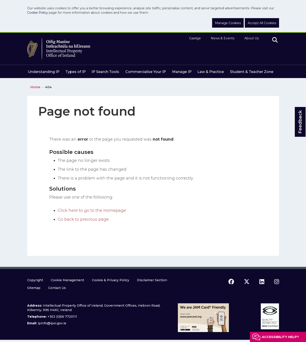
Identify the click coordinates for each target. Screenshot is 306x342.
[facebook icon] (231, 281)
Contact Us (57, 288)
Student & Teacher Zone (251, 72)
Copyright (35, 280)
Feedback (300, 122)
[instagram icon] (276, 281)
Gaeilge (195, 38)
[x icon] (246, 281)
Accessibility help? (280, 337)
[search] (275, 40)
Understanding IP (43, 72)
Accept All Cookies (262, 23)
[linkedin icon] (261, 281)
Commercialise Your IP (145, 72)
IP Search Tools (105, 72)
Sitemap (33, 288)
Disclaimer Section (152, 280)
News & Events (222, 38)
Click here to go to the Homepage (92, 210)
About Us (251, 38)
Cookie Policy (37, 13)
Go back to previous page (83, 219)
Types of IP (75, 72)
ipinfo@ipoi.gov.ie (52, 323)
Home (35, 87)
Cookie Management (67, 280)
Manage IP (182, 72)
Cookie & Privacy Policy (110, 280)
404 (48, 87)
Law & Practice (210, 72)
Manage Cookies (228, 23)
